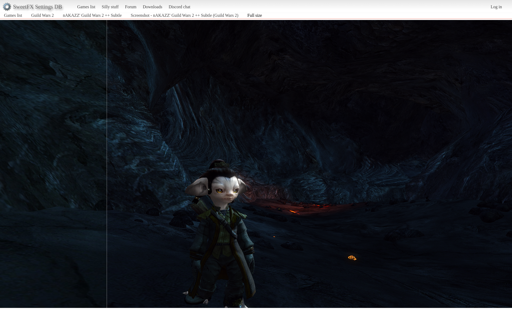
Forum (131, 7)
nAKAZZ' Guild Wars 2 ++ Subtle (92, 15)
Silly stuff (110, 7)
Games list (86, 7)
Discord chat (179, 7)
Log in (496, 7)
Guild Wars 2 (42, 15)
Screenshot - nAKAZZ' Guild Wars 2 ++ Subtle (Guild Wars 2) (184, 15)
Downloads (152, 7)
